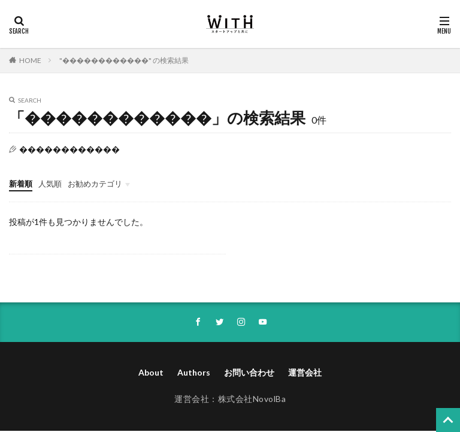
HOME (30, 60)
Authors (193, 374)
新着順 (21, 183)
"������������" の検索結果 (124, 60)
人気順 (52, 183)
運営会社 (305, 374)
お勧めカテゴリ (100, 183)
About (151, 374)
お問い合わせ (249, 374)
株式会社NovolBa (252, 400)
